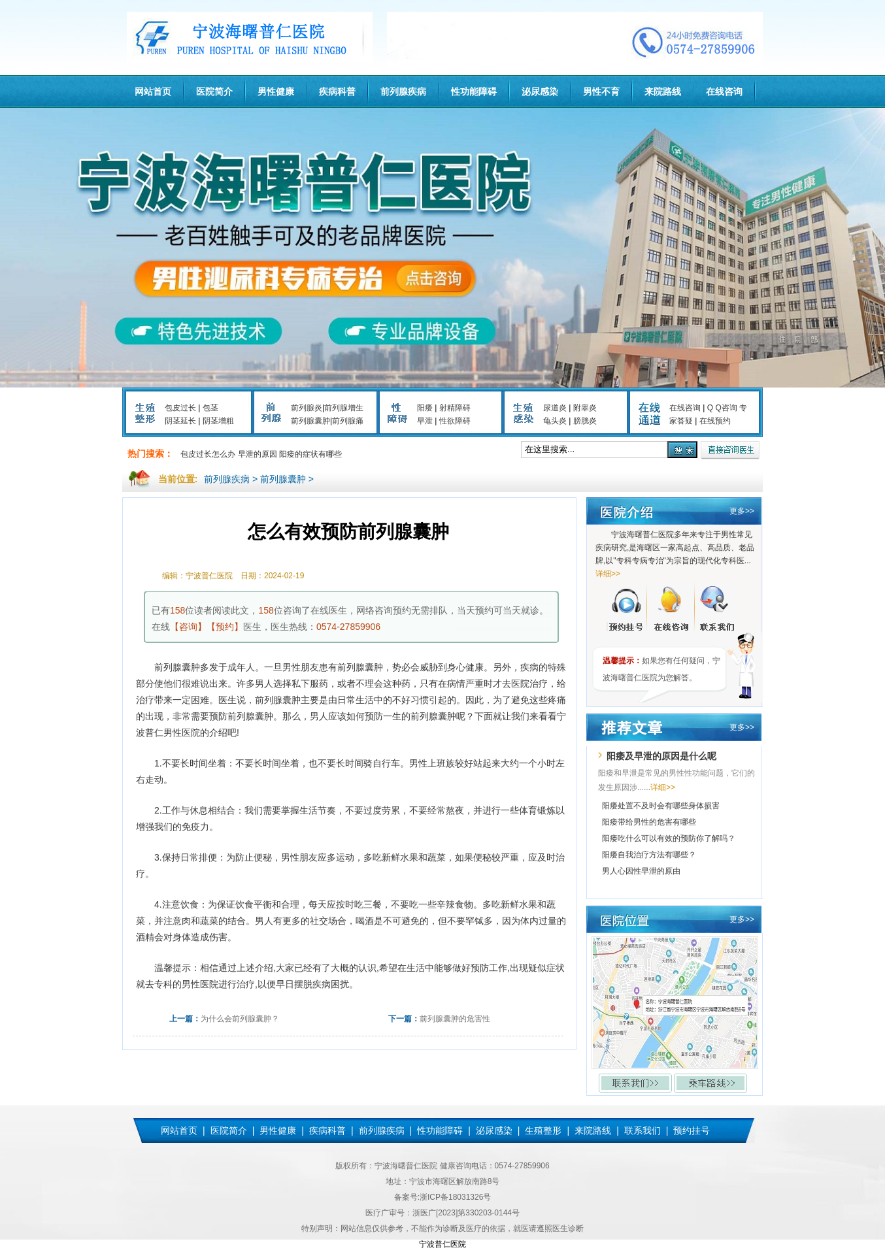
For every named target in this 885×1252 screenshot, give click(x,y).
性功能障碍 (474, 91)
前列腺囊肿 (310, 420)
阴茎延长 (180, 420)
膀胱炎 (585, 420)
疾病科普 (337, 91)
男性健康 (276, 91)
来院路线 (662, 91)
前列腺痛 (347, 420)
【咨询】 (188, 626)
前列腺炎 (306, 407)
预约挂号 (691, 1130)
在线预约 (715, 420)
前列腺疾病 (403, 91)
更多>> (741, 511)
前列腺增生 (343, 407)
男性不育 (601, 91)
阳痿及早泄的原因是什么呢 (661, 756)
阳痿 (425, 407)
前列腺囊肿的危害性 (455, 1018)
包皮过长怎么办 (207, 454)
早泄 (425, 420)
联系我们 (642, 1130)
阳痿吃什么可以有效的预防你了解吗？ (668, 838)
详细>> (607, 573)
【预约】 (225, 626)
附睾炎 (585, 407)
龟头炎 (555, 420)
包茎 (210, 407)
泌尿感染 (540, 91)
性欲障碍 (455, 420)
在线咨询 (724, 91)
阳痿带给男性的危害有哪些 (649, 822)
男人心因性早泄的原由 (641, 871)
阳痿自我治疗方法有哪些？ (649, 854)
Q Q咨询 (722, 407)
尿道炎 (555, 407)
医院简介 (214, 91)
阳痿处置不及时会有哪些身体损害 (661, 805)
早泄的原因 (257, 454)
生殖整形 (543, 1130)
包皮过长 (180, 407)
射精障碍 (455, 407)
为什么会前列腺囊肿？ (240, 1018)
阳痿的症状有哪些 (310, 454)
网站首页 (153, 91)
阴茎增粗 (218, 420)
